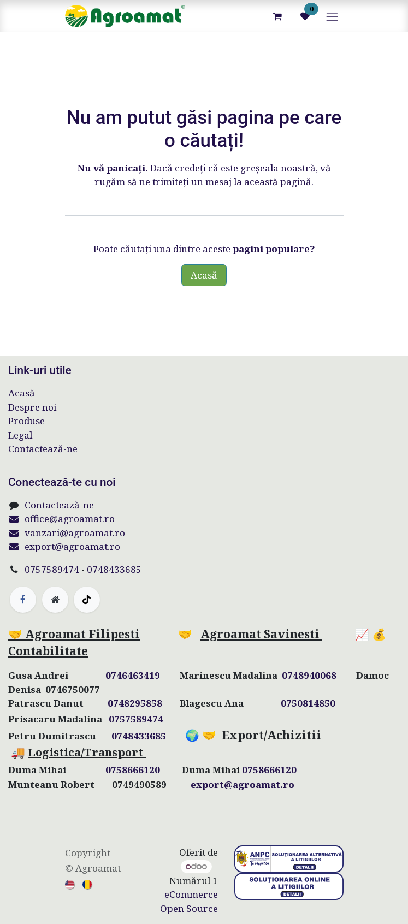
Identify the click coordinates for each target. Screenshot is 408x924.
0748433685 (114, 569)
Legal (20, 435)
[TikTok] (87, 600)
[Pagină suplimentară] (55, 600)
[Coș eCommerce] (277, 16)
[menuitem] (70, 883)
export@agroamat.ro (64, 546)
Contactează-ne (43, 448)
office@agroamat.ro (61, 518)
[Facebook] (23, 600)
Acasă (204, 275)
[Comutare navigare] (332, 16)
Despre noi (32, 407)
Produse (26, 420)
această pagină (277, 181)
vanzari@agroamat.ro (66, 532)
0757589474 (52, 569)
